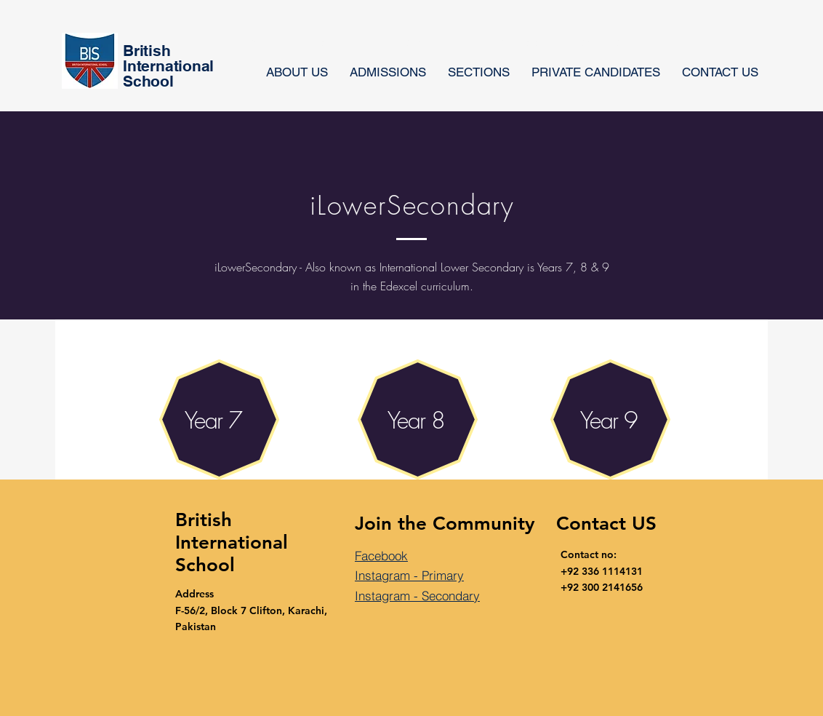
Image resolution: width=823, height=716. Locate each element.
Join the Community (445, 523)
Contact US (606, 523)
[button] (479, 72)
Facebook (381, 555)
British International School (231, 542)
